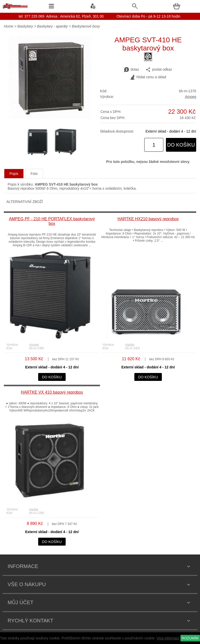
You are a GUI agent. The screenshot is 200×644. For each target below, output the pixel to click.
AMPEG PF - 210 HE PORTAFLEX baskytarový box (52, 221)
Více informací (167, 638)
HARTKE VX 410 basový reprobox (52, 392)
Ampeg (190, 97)
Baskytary (25, 26)
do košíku (181, 145)
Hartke (129, 344)
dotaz (131, 69)
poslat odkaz (159, 69)
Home (8, 26)
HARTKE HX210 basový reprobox (148, 219)
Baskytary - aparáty (52, 26)
